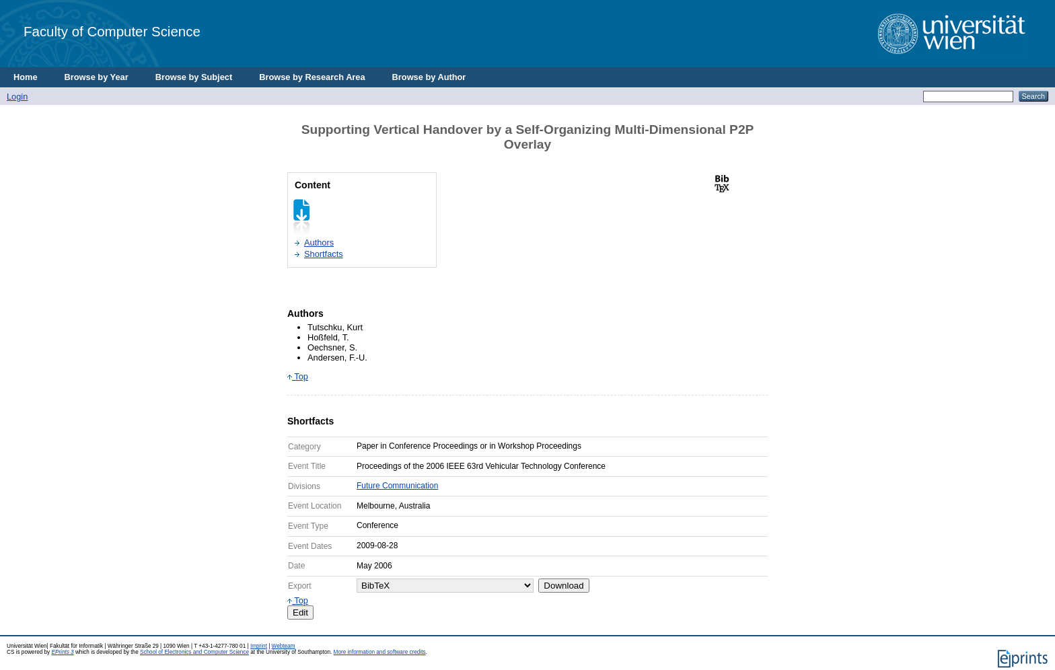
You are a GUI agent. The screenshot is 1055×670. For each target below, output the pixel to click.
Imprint (258, 646)
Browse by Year (97, 77)
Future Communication (397, 485)
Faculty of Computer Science (112, 31)
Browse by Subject (194, 77)
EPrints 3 (62, 652)
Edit (300, 612)
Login (17, 96)
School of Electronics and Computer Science (194, 652)
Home (25, 77)
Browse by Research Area (312, 77)
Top (297, 376)
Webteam (283, 646)
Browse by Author (429, 77)
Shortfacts (323, 254)
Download (563, 586)
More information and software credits (380, 652)
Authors (319, 242)
